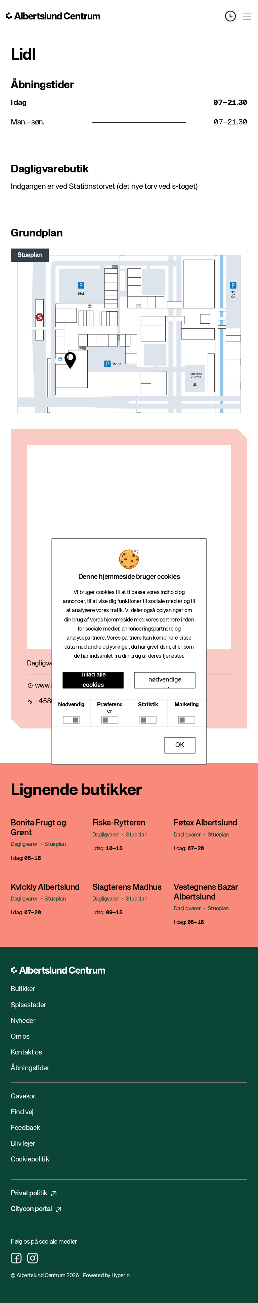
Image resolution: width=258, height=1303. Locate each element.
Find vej (22, 1112)
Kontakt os (26, 1052)
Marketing (187, 705)
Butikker (23, 989)
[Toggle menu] (247, 16)
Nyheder (23, 1021)
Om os (20, 1036)
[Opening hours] (233, 16)
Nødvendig (71, 705)
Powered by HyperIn (106, 1276)
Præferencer (110, 708)
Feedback (25, 1128)
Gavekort (24, 1096)
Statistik (148, 705)
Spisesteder (28, 1005)
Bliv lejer (23, 1143)
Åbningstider (30, 1068)
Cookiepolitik (30, 1159)
